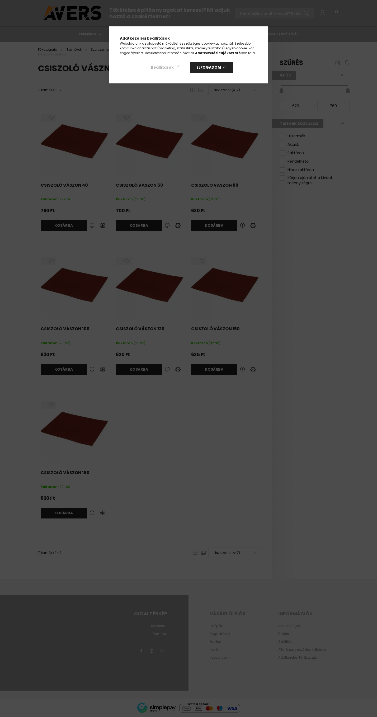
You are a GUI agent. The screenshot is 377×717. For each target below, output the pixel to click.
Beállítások (162, 67)
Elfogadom (208, 67)
